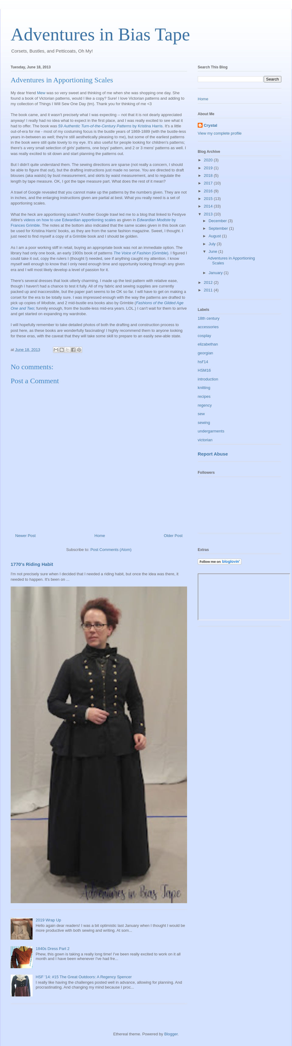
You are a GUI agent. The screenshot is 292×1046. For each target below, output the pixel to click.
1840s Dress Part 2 (52, 948)
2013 (209, 214)
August (215, 236)
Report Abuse (213, 453)
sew (201, 413)
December (218, 220)
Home (100, 535)
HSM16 (204, 370)
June (213, 251)
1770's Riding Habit (32, 564)
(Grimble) (140, 253)
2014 (209, 206)
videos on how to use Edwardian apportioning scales (70, 220)
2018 (209, 175)
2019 (209, 168)
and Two (26, 308)
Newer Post (25, 535)
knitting (204, 387)
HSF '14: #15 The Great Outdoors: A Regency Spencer (84, 977)
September (219, 228)
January (216, 272)
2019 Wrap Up (48, 920)
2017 (209, 183)
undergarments (211, 431)
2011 (209, 290)
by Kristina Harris (110, 126)
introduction (208, 379)
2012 (209, 282)
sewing (204, 422)
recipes (204, 396)
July (213, 244)
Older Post (173, 535)
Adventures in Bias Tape (100, 34)
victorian (205, 440)
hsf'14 (203, 362)
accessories (208, 327)
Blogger (171, 1034)
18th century (209, 318)
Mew (41, 93)
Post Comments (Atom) (110, 549)
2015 (209, 198)
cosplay (204, 335)
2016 (209, 191)
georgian (205, 353)
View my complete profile (220, 133)
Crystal (210, 125)
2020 (209, 160)
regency (205, 405)
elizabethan (208, 344)
